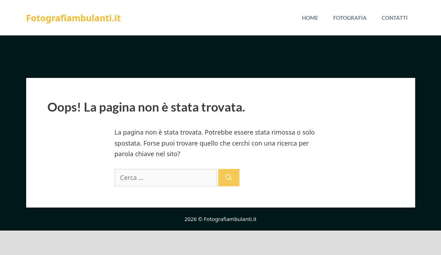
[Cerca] (228, 177)
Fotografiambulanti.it (73, 18)
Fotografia (350, 18)
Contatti (395, 18)
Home (310, 18)
